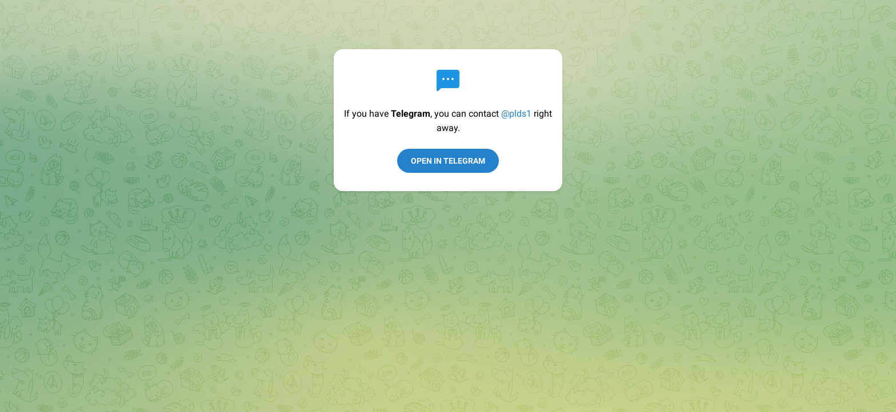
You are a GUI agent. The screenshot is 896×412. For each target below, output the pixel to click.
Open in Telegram (448, 160)
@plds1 (516, 113)
